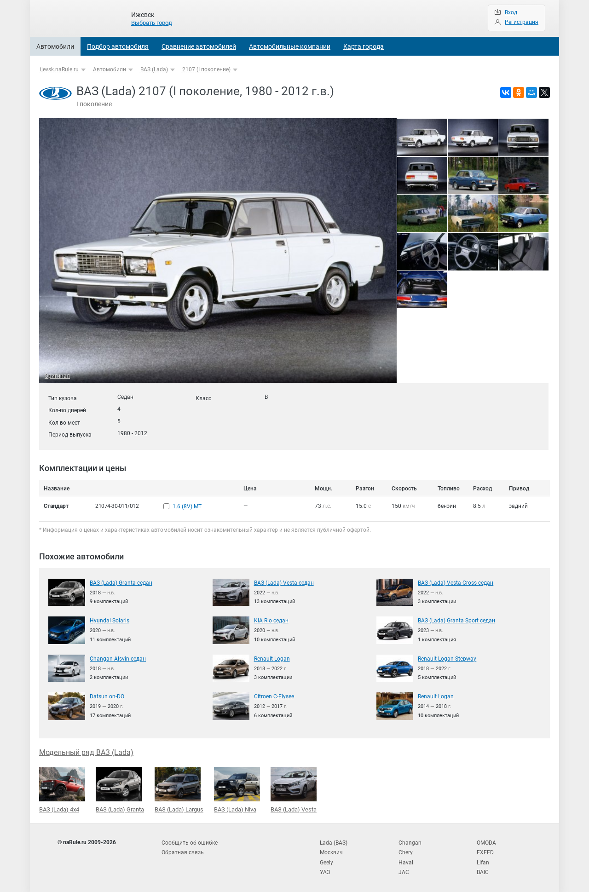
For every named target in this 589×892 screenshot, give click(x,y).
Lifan (483, 859)
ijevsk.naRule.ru (59, 69)
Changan (410, 841)
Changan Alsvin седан (118, 657)
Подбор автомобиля (118, 46)
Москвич (331, 850)
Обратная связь (183, 850)
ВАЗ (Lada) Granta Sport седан (456, 619)
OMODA (486, 841)
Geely (326, 859)
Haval (405, 859)
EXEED (485, 850)
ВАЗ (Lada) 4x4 (62, 788)
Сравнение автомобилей (199, 46)
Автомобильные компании (289, 46)
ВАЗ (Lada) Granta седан (121, 581)
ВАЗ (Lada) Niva (237, 788)
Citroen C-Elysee (274, 695)
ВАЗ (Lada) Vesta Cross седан (455, 581)
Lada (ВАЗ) (333, 841)
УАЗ (325, 869)
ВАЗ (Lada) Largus (179, 788)
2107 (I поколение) (206, 69)
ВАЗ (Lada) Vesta (294, 788)
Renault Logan (272, 657)
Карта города (363, 46)
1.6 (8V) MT (187, 506)
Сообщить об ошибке (190, 841)
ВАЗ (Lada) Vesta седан (284, 581)
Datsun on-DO (107, 695)
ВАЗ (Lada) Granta (120, 788)
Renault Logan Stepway (447, 657)
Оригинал (57, 376)
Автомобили (55, 46)
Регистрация (521, 22)
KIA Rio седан (271, 619)
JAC (403, 869)
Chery (405, 850)
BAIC (483, 869)
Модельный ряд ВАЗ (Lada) (86, 751)
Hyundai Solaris (109, 619)
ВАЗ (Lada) (154, 69)
